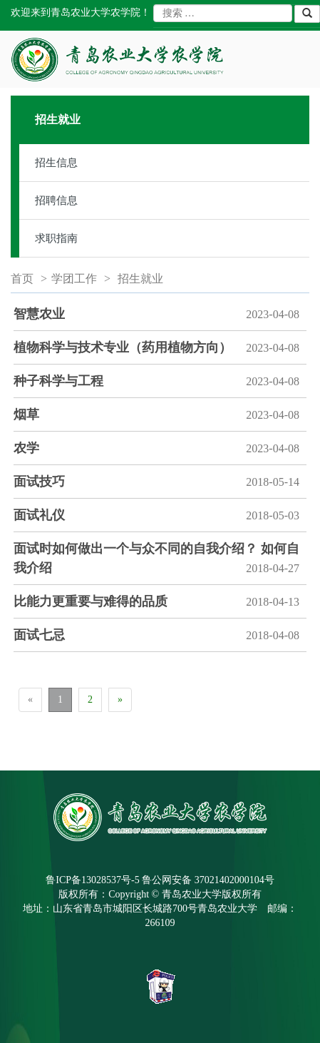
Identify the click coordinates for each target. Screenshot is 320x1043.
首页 (22, 279)
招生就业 (140, 279)
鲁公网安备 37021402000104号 (208, 880)
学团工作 (74, 279)
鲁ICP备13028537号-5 (92, 880)
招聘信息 (56, 200)
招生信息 (56, 162)
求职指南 (56, 238)
